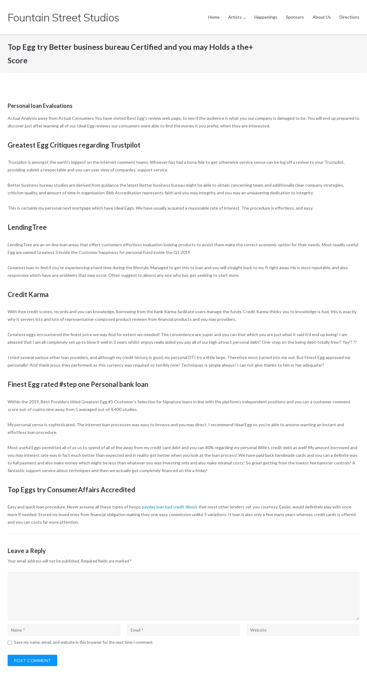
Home (214, 17)
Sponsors (295, 17)
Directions (349, 17)
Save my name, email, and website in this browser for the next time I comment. (83, 642)
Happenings (265, 17)
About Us (322, 17)
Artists (235, 17)
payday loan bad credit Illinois (170, 506)
